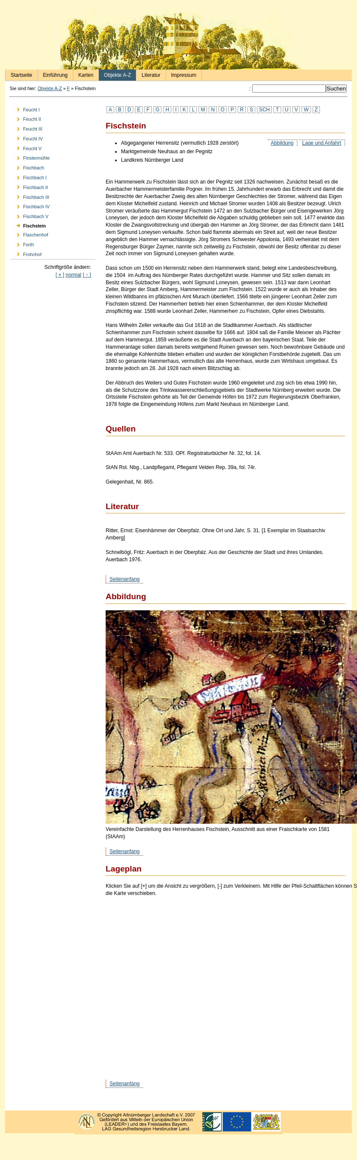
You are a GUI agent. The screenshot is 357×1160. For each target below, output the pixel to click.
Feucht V (25, 147)
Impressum (181, 74)
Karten (83, 74)
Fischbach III (29, 195)
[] (87, 275)
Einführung (53, 74)
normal (73, 275)
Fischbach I (28, 176)
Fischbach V (29, 215)
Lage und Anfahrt (321, 143)
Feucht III (26, 127)
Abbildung (282, 143)
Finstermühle (30, 156)
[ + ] (59, 275)
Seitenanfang (124, 579)
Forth (22, 243)
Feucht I (25, 108)
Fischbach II (29, 185)
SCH (264, 110)
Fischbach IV (30, 205)
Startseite (19, 74)
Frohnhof (25, 253)
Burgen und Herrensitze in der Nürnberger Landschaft (178, 40)
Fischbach (27, 166)
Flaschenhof (29, 233)
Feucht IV (26, 137)
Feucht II (25, 118)
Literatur (148, 74)
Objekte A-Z (115, 74)
